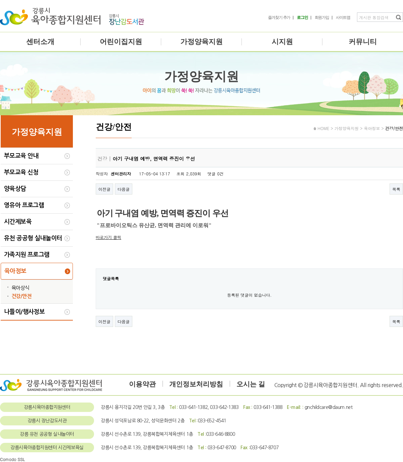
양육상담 (15, 189)
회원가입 (322, 17)
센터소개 (40, 42)
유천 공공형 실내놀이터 (33, 238)
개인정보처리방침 (196, 384)
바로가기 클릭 (108, 237)
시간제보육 (18, 222)
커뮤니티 (363, 42)
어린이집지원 (121, 42)
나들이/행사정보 (24, 312)
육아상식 (20, 287)
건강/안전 (21, 296)
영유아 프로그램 (24, 205)
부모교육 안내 (21, 156)
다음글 (124, 189)
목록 (396, 189)
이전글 (104, 189)
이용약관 (142, 384)
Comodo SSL (12, 459)
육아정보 (15, 271)
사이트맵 (343, 17)
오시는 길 (250, 384)
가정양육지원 (201, 42)
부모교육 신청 (21, 172)
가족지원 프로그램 (27, 255)
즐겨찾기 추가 (279, 17)
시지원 (282, 42)
